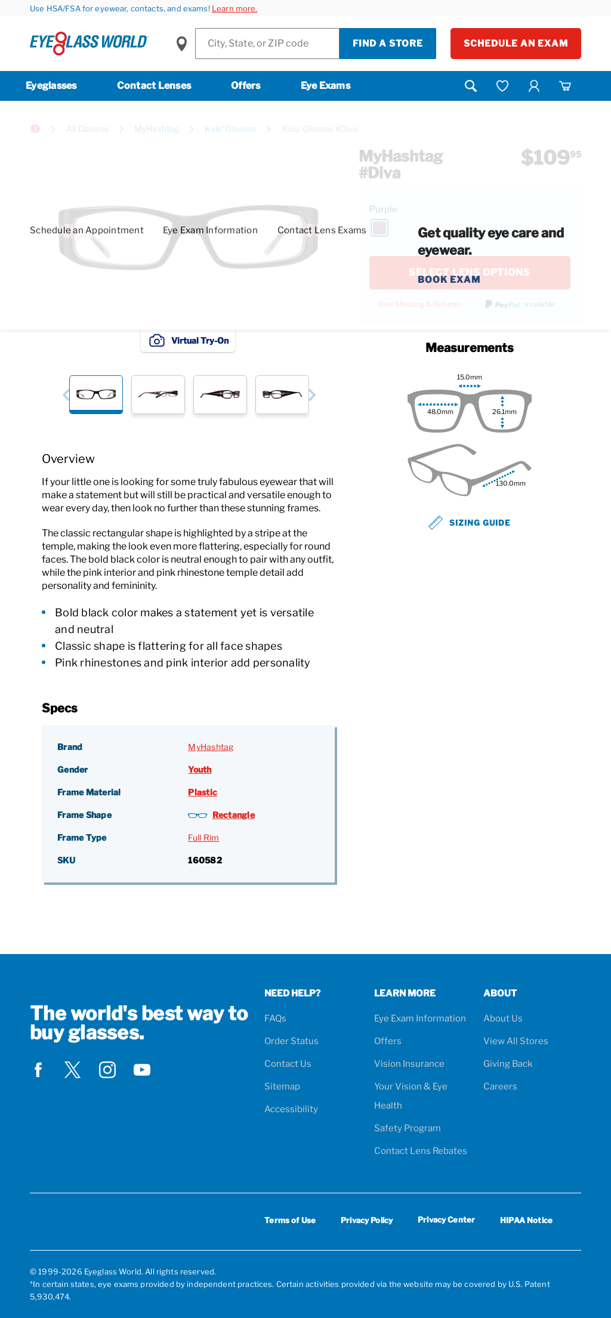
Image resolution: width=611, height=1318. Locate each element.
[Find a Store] (267, 43)
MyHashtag (156, 129)
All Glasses (87, 129)
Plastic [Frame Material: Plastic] (202, 792)
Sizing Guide (469, 523)
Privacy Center (446, 1221)
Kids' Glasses (230, 129)
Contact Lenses (154, 85)
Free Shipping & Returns (419, 304)
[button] (66, 394)
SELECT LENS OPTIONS (469, 272)
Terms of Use (290, 1220)
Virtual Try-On (188, 340)
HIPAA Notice (526, 1220)
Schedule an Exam (516, 43)
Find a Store (388, 43)
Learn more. (235, 8)
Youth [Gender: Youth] (199, 769)
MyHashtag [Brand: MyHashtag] (210, 747)
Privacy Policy (367, 1220)
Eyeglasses (51, 85)
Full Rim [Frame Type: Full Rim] (203, 837)
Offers (246, 85)
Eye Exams (325, 85)
